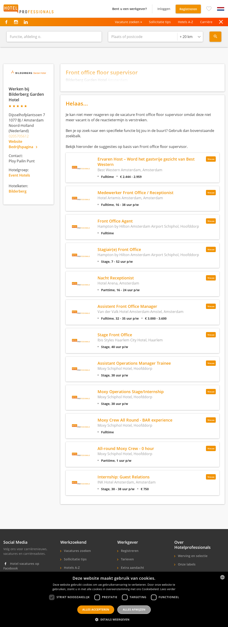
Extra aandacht (132, 567)
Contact (183, 581)
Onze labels (186, 564)
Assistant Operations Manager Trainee (134, 363)
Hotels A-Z (185, 22)
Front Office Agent (115, 221)
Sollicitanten (73, 576)
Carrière (206, 22)
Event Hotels (19, 175)
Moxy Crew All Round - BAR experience (135, 420)
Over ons (184, 573)
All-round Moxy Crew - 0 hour (126, 448)
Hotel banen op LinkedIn (25, 589)
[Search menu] (215, 37)
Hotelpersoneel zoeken (138, 576)
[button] (209, 9)
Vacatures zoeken (77, 551)
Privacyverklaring (92, 614)
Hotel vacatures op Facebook (21, 565)
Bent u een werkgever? (129, 9)
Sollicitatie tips (160, 22)
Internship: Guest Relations (124, 477)
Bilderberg (17, 191)
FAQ (66, 614)
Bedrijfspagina (23, 146)
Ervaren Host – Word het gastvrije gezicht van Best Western (146, 161)
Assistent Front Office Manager (127, 306)
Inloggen (163, 9)
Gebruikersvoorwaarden (156, 614)
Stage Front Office (115, 334)
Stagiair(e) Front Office (119, 249)
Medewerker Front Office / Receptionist (135, 192)
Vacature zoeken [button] (127, 22)
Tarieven (127, 559)
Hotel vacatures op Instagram (21, 578)
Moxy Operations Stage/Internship (131, 391)
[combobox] (190, 37)
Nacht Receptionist (116, 278)
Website (15, 141)
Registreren (188, 9)
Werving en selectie (192, 556)
